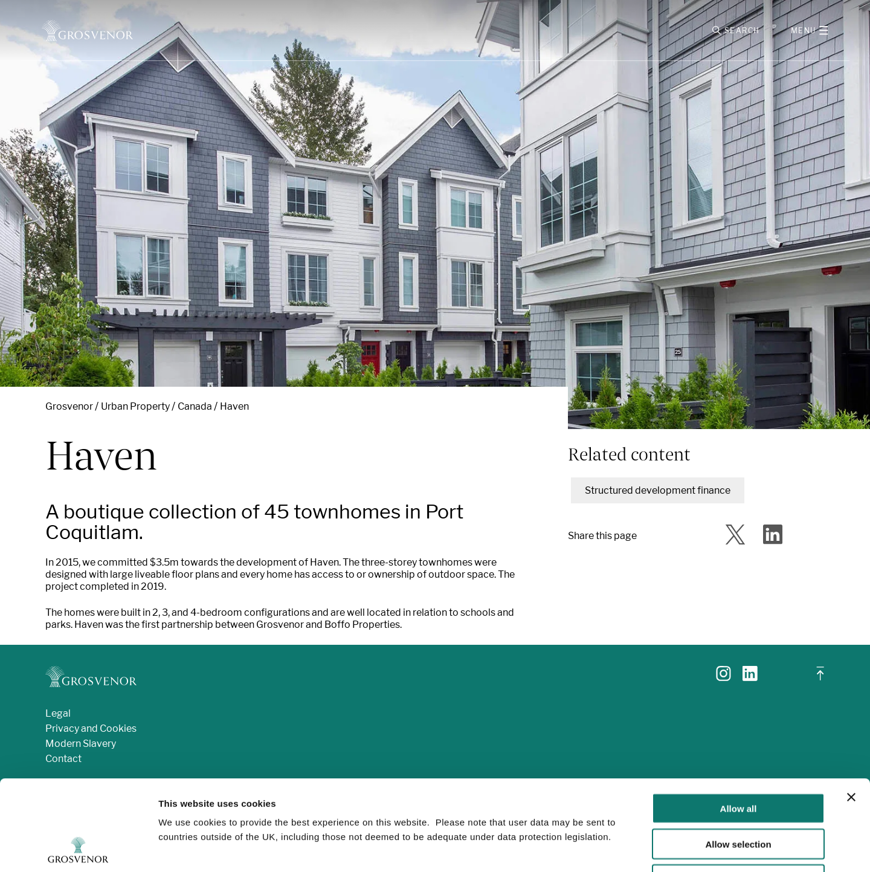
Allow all (738, 724)
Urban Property (135, 406)
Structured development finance (657, 490)
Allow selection (738, 759)
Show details (634, 848)
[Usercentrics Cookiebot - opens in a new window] (78, 848)
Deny (738, 795)
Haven (234, 406)
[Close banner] (851, 712)
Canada (195, 406)
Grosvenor (69, 406)
